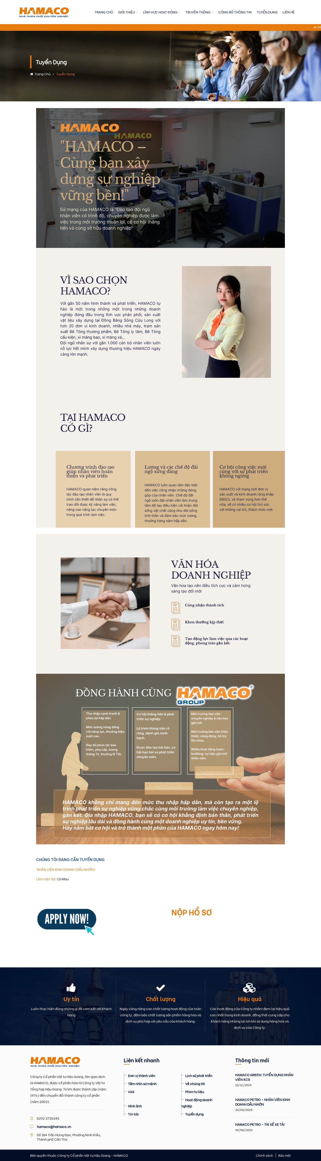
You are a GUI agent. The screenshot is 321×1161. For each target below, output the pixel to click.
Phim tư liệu (194, 1091)
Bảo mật (284, 1155)
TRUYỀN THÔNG (197, 11)
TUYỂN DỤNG (267, 11)
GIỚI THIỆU (126, 11)
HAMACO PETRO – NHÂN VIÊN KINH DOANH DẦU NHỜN (262, 1102)
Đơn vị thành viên (141, 1075)
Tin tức (133, 1113)
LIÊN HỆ (289, 11)
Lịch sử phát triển (198, 1075)
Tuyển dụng (194, 1113)
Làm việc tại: (46, 878)
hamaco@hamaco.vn (54, 1126)
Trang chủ (40, 73)
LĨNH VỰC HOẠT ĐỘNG (160, 11)
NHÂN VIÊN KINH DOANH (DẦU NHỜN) (65, 869)
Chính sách (264, 1155)
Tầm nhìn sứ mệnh (142, 1083)
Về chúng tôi (195, 1083)
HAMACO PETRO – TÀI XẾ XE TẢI (259, 1124)
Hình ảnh (135, 1105)
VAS (131, 1091)
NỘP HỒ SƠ (191, 911)
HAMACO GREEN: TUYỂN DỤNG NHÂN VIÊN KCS (264, 1077)
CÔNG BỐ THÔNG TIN (235, 11)
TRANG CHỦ (104, 11)
